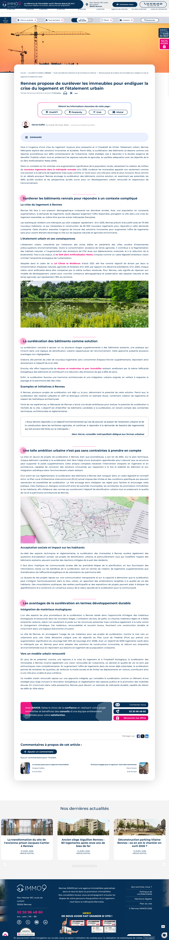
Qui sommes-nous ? (141, 887)
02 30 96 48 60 (137, 711)
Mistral (117, 112)
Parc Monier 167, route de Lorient (99, 4)
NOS (164, 43)
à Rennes (29, 13)
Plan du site (146, 903)
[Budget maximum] (82, 20)
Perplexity (75, 112)
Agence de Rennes (119, 13)
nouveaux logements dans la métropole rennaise (50, 169)
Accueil (23, 73)
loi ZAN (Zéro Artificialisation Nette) (74, 254)
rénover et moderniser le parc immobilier (79, 368)
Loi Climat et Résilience (67, 263)
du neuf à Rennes (139, 13)
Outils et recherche (159, 13)
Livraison (126, 20)
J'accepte (149, 938)
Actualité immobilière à (39, 73)
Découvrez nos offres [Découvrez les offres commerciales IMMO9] (135, 718)
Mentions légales (143, 899)
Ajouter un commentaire (38, 752)
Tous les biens (54, 20)
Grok (97, 112)
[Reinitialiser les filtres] (162, 20)
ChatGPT (52, 112)
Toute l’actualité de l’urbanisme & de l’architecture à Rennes (75, 73)
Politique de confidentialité (144, 893)
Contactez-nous (125, 4)
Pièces (106, 20)
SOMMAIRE (36, 137)
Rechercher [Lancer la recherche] (149, 20)
